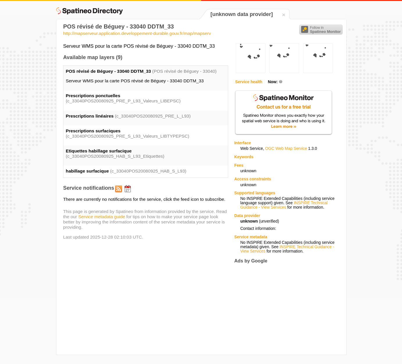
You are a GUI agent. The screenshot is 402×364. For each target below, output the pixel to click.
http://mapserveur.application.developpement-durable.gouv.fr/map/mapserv (137, 33)
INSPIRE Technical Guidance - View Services (284, 205)
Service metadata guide (101, 216)
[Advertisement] (283, 309)
